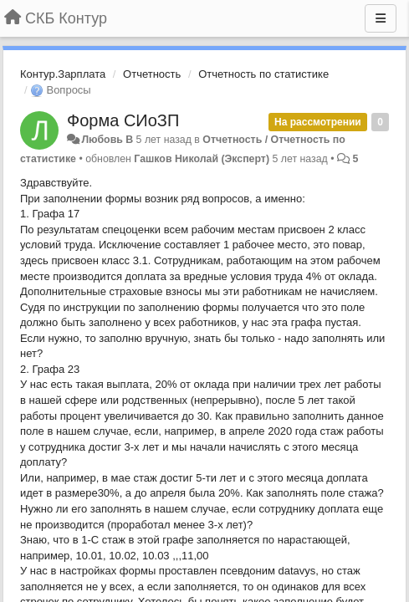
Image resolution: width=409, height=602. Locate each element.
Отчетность (152, 74)
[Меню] (380, 18)
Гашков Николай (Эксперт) (201, 159)
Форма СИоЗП (123, 120)
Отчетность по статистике (263, 74)
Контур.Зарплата (62, 74)
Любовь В (107, 139)
